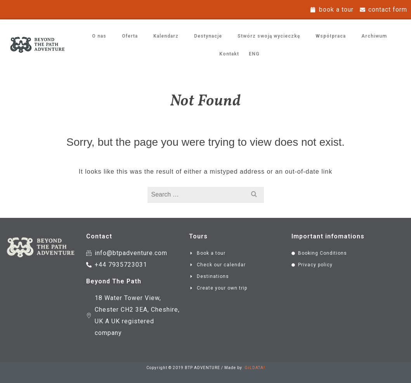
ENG (254, 54)
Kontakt (229, 54)
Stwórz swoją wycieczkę (269, 36)
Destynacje (208, 36)
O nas (99, 36)
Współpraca (331, 36)
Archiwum (374, 36)
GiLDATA (254, 368)
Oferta (130, 36)
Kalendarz (166, 36)
